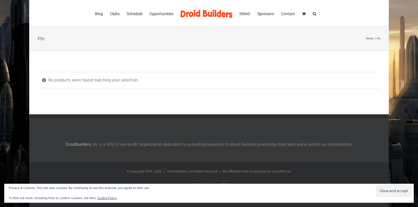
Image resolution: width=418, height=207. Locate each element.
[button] (314, 13)
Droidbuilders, (79, 144)
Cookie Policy (107, 198)
